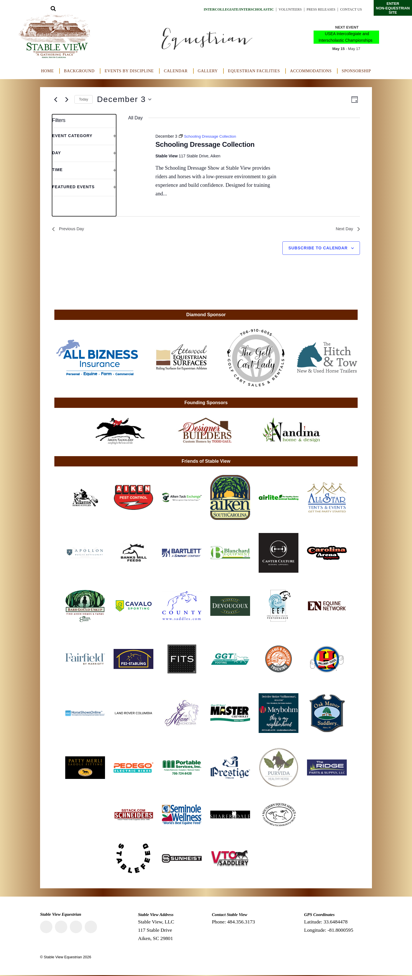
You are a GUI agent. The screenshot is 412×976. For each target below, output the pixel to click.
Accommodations (311, 71)
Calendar (176, 71)
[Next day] (66, 99)
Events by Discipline (129, 71)
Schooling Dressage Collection (204, 144)
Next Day (347, 229)
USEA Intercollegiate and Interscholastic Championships (345, 37)
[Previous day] (55, 99)
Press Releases (316, 9)
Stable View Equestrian (63, 958)
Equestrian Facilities (254, 71)
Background (79, 71)
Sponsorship (356, 71)
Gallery (208, 71)
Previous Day (69, 229)
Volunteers (282, 9)
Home (47, 71)
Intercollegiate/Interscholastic (224, 9)
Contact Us (349, 9)
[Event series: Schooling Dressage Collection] (209, 136)
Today (83, 99)
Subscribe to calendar (318, 248)
